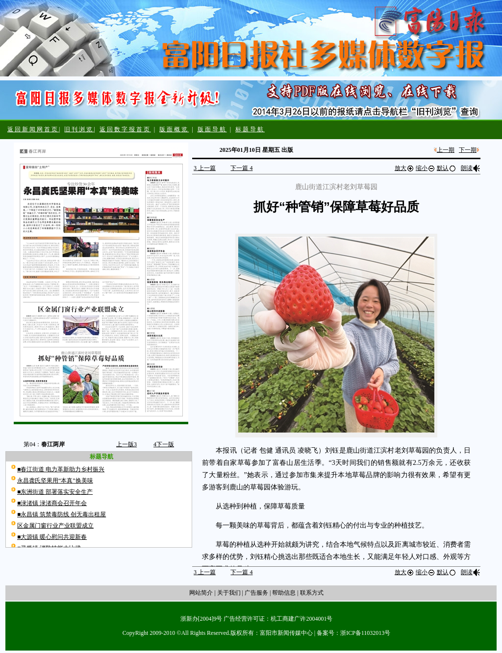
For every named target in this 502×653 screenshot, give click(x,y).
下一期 (468, 149)
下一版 (163, 444)
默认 (446, 168)
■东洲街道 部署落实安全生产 (55, 491)
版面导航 (212, 129)
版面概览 (174, 129)
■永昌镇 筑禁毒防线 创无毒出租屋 (61, 514)
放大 (404, 168)
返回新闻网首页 (33, 129)
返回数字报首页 (125, 129)
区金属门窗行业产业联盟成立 (55, 525)
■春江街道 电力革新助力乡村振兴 (60, 469)
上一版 (126, 444)
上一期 (445, 149)
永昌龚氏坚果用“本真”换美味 (55, 480)
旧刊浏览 (79, 129)
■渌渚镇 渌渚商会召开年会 (52, 503)
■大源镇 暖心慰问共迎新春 (52, 536)
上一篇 (205, 168)
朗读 (470, 168)
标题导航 (250, 129)
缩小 (425, 168)
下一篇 (241, 168)
